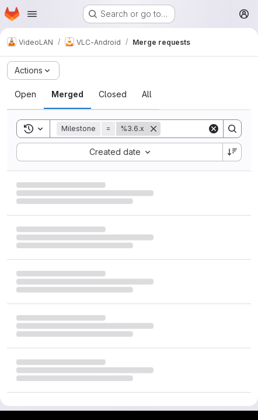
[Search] (232, 128)
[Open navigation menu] (32, 14)
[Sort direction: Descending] (232, 152)
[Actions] (33, 70)
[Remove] (154, 129)
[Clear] (214, 129)
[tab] (25, 94)
